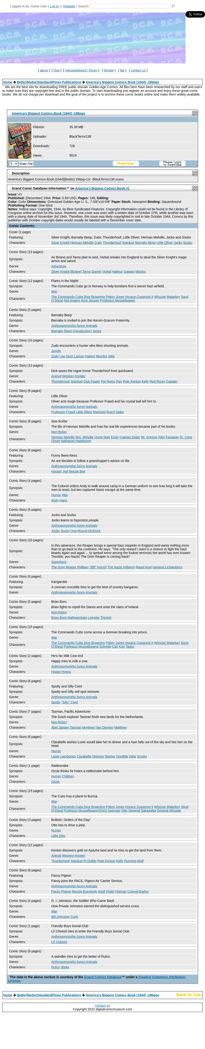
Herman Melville (81, 242)
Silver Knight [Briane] (66, 271)
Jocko (178, 242)
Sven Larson (75, 356)
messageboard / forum (81, 70)
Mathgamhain (77, 617)
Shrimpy (98, 756)
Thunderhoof (112, 242)
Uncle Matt (102, 437)
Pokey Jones (115, 297)
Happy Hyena (61, 672)
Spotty (56, 702)
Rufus (55, 967)
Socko (187, 242)
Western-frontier (73, 376)
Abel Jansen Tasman (66, 727)
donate (109, 70)
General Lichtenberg (167, 567)
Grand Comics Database (103, 977)
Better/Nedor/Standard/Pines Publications (49, 82)
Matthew (120, 727)
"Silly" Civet (69, 702)
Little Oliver (165, 242)
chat (56, 70)
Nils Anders (72, 300)
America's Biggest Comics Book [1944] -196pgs (122, 82)
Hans (63, 500)
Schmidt (105, 646)
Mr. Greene (149, 437)
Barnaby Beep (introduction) (71, 331)
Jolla (111, 356)
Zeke (132, 756)
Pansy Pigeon (61, 891)
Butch (110, 412)
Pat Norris (108, 381)
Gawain (129, 271)
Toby (161, 437)
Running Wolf (134, 861)
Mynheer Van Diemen (97, 727)
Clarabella (84, 756)
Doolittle (122, 756)
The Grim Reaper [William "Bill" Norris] (79, 567)
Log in (54, 6)
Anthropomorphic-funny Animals (74, 326)
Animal (56, 376)
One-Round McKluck (85, 531)
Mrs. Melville (84, 437)
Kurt (122, 646)
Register (69, 6)
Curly (74, 917)
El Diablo (89, 861)
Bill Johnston (60, 917)
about (44, 70)
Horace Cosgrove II (139, 297)
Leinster (94, 617)
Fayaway (172, 437)
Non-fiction (59, 432)
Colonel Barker (138, 891)
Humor (56, 495)
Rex (119, 381)
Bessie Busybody (84, 891)
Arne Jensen (90, 300)
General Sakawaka (142, 810)
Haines (90, 356)
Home (7, 82)
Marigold (99, 412)
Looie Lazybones (63, 756)
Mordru (140, 271)
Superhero (58, 562)
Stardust (128, 242)
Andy (55, 500)
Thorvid (105, 617)
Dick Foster (91, 381)
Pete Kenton (132, 381)
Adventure (58, 266)
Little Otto (58, 836)
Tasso (130, 646)
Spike (120, 412)
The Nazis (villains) (121, 567)
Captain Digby (130, 437)
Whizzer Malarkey (167, 297)
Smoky (142, 756)
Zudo (98, 242)
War (54, 291)
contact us (138, 70)
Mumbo (101, 356)
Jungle (56, 351)
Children (68, 776)
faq (122, 70)
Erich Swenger (109, 810)
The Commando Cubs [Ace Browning (78, 297)
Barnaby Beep (145, 242)
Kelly (145, 381)
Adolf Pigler (106, 891)
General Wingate (169, 810)
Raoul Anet (144, 567)
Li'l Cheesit (59, 942)
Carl (115, 646)
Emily (115, 437)
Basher (110, 756)
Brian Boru (59, 617)
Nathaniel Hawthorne (76, 441)
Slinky (65, 967)
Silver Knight (60, 242)
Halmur (117, 271)
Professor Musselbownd (117, 300)
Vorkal (106, 271)
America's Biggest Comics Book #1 (102, 188)
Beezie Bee (77, 471)
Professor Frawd (63, 412)
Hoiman (120, 891)
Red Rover (157, 381)
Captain (171, 381)
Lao (62, 356)
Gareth (96, 271)
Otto (124, 810)
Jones (97, 331)
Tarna (86, 271)
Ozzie (55, 781)
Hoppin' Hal (59, 471)
